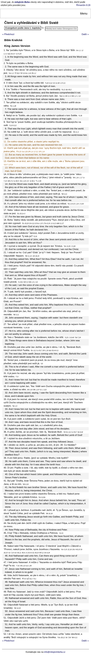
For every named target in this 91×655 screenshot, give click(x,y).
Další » (85, 34)
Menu (83, 13)
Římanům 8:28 (83, 5)
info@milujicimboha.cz (54, 652)
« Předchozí (8, 34)
